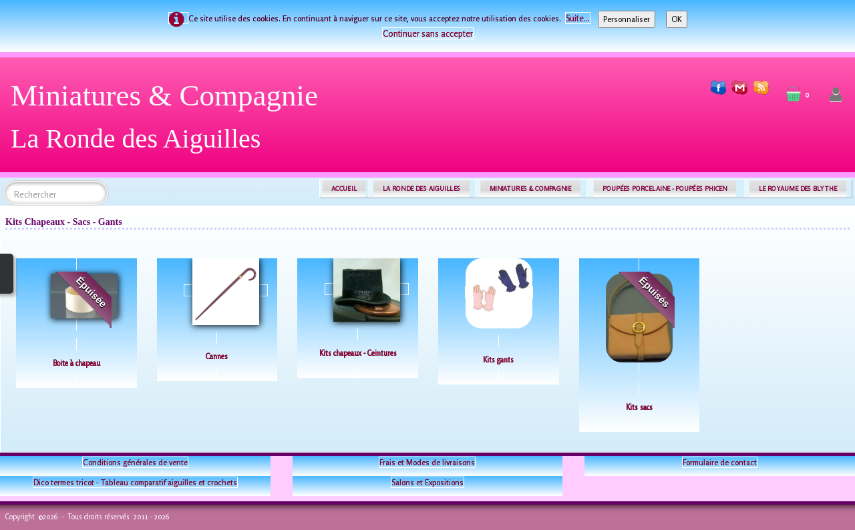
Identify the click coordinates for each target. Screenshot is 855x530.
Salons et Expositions (427, 482)
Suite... (578, 18)
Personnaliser (626, 19)
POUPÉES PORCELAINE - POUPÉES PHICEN (665, 188)
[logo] (169, 122)
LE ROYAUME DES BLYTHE (798, 188)
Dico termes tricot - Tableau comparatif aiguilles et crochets (135, 482)
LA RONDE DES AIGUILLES (422, 188)
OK (676, 19)
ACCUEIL (344, 188)
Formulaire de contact (720, 462)
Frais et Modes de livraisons (427, 462)
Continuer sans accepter (428, 33)
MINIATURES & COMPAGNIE (530, 188)
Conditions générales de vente (135, 462)
